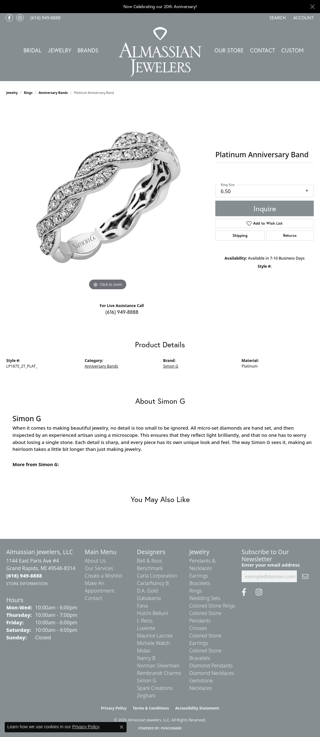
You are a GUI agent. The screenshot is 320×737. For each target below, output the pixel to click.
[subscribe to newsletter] (305, 576)
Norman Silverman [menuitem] (158, 665)
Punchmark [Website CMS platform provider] (171, 728)
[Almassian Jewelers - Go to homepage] (160, 52)
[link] (45, 17)
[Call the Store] (24, 575)
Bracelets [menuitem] (199, 583)
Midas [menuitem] (143, 650)
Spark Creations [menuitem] (154, 688)
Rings (28, 92)
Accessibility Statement (197, 708)
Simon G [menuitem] (146, 680)
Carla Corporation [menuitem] (157, 575)
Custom (292, 50)
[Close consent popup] (121, 727)
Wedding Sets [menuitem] (205, 598)
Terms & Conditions (151, 708)
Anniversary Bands (53, 92)
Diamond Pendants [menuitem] (211, 665)
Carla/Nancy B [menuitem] (153, 583)
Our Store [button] (229, 50)
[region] (108, 198)
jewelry (12, 92)
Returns (290, 235)
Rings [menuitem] (195, 590)
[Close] (312, 7)
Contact (262, 50)
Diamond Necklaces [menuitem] (211, 673)
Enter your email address (271, 565)
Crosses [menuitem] (198, 628)
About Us (95, 560)
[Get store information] (27, 583)
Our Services (99, 568)
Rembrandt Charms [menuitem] (159, 673)
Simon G (170, 366)
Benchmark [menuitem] (150, 568)
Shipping (240, 235)
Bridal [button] (32, 50)
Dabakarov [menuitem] (149, 598)
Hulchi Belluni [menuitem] (152, 613)
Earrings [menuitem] (198, 575)
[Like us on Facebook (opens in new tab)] (9, 18)
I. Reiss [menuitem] (144, 620)
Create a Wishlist (103, 575)
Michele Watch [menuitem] (153, 643)
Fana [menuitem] (142, 605)
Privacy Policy (114, 708)
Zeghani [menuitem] (146, 695)
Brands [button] (88, 50)
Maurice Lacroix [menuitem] (154, 635)
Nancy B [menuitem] (146, 658)
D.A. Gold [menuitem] (147, 590)
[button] (277, 17)
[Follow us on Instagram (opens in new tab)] (20, 18)
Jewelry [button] (59, 50)
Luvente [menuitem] (146, 628)
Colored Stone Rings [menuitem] (212, 605)
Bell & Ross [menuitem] (149, 560)
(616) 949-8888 (121, 312)
